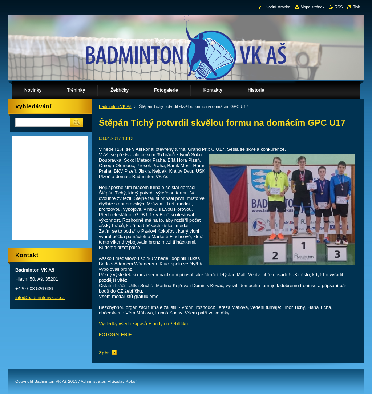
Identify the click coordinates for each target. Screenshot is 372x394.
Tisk (356, 7)
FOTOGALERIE (115, 334)
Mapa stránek (312, 7)
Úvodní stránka (277, 7)
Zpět (104, 352)
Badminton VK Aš (115, 106)
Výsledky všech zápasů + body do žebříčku (143, 323)
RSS (339, 7)
